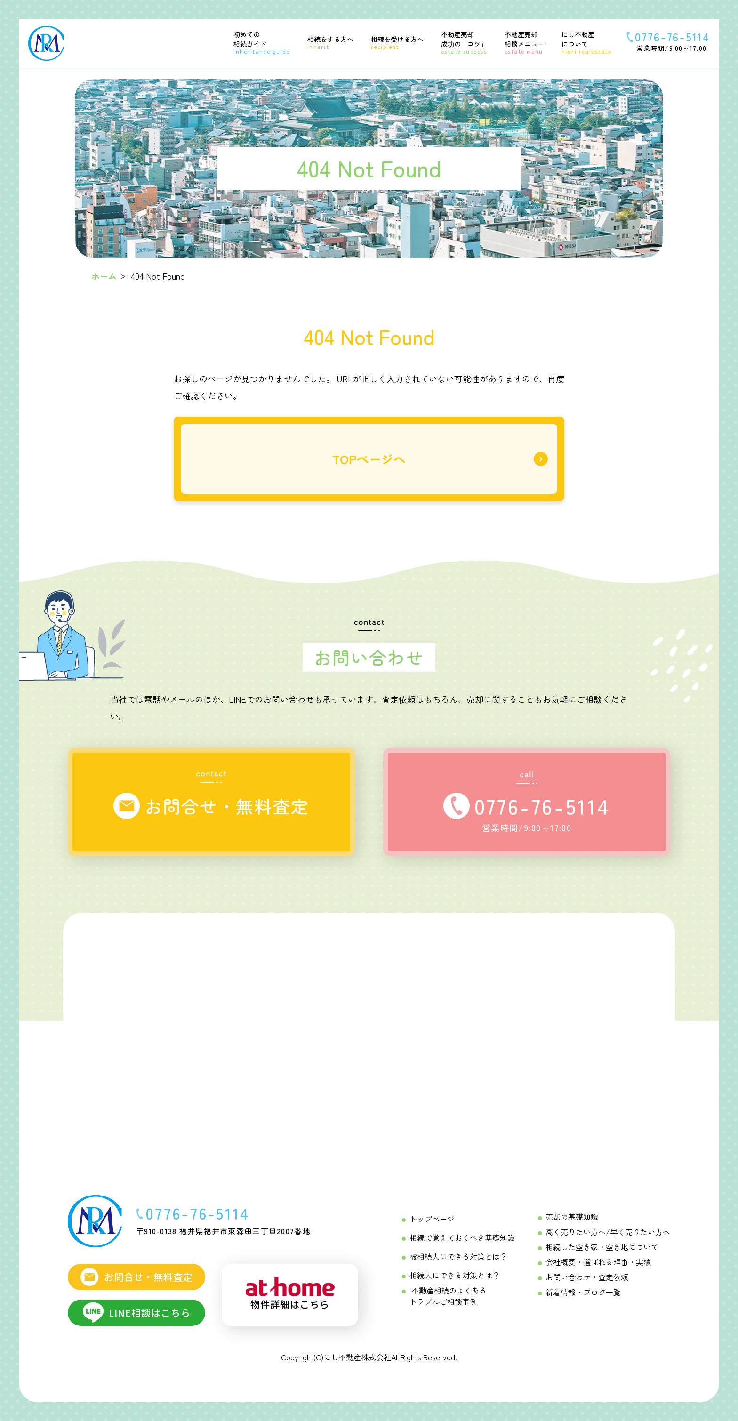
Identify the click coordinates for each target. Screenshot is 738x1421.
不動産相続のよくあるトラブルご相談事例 (448, 1296)
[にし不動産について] (580, 42)
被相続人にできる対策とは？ (458, 1256)
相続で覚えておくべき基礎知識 (462, 1237)
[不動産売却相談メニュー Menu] (518, 42)
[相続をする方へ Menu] (324, 42)
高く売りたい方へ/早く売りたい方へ (607, 1231)
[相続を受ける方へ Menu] (391, 42)
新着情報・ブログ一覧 (583, 1292)
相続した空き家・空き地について (601, 1246)
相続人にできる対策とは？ (454, 1275)
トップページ (432, 1218)
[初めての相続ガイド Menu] (255, 42)
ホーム (104, 276)
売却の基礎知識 (571, 1216)
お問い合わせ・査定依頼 (586, 1277)
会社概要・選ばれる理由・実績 (598, 1262)
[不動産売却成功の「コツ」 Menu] (458, 42)
